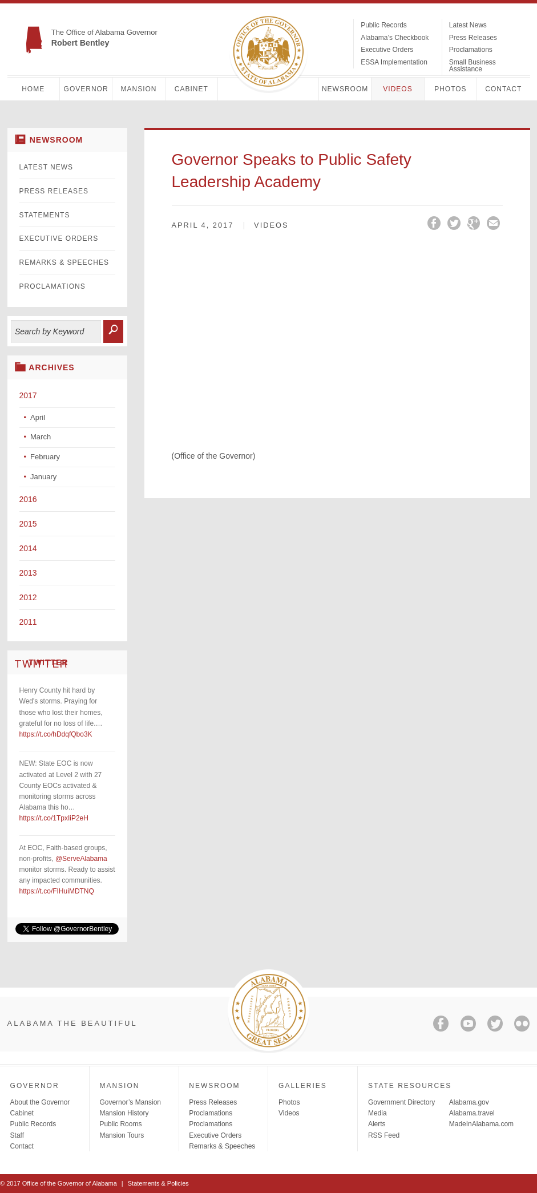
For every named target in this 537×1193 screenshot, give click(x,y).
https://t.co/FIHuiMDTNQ (56, 891)
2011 (28, 621)
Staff (17, 1135)
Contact (503, 89)
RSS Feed (383, 1135)
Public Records (384, 25)
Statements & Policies (158, 1183)
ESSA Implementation (394, 62)
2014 (28, 548)
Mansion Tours (121, 1135)
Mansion (138, 89)
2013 (28, 572)
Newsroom (345, 89)
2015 (28, 523)
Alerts (377, 1124)
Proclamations (470, 50)
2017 (28, 395)
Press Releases (473, 38)
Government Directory (401, 1102)
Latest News (468, 25)
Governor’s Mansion (130, 1102)
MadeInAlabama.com (481, 1124)
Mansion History (123, 1113)
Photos (450, 89)
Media (377, 1113)
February (45, 456)
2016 (28, 499)
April (37, 417)
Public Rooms (120, 1124)
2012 (28, 597)
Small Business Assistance (472, 65)
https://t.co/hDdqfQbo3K (55, 734)
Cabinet (191, 89)
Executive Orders (387, 50)
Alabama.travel (472, 1113)
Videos (397, 89)
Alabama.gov (469, 1102)
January (43, 476)
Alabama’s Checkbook (395, 38)
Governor (86, 89)
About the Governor (40, 1102)
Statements (44, 215)
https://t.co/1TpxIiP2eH (53, 818)
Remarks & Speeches (64, 262)
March (40, 436)
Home (33, 89)
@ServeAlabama (81, 859)
